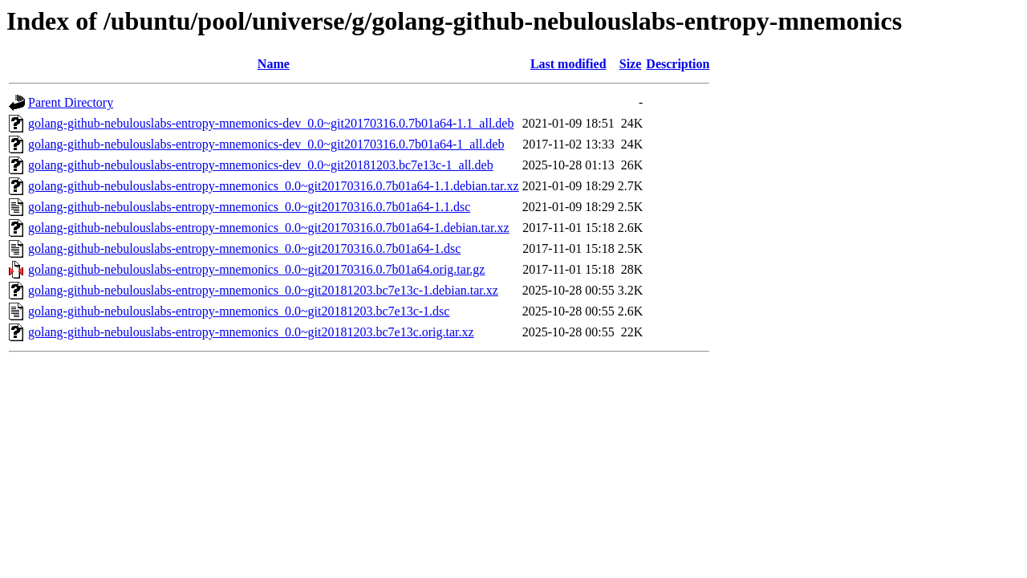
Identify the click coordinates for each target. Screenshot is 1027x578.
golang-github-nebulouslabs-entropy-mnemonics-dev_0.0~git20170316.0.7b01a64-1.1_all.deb (271, 123)
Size (630, 64)
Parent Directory (70, 102)
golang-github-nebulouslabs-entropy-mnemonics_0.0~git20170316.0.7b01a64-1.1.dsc (249, 207)
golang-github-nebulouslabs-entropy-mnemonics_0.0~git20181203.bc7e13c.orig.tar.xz (251, 332)
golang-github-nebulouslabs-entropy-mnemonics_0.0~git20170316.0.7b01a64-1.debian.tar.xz (268, 227)
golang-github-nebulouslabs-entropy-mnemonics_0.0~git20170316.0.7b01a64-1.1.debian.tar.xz (273, 186)
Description (677, 64)
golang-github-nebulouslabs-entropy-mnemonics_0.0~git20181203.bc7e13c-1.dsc (238, 311)
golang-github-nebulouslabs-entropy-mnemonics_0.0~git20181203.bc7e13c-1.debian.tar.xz (263, 290)
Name (274, 64)
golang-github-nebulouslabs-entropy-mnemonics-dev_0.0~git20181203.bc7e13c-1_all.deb (260, 165)
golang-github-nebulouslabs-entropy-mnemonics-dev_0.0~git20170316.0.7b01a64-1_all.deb (266, 144)
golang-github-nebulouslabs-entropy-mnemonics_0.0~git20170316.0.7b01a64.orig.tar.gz (256, 269)
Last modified (568, 64)
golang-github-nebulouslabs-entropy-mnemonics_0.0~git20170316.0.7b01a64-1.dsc (244, 248)
